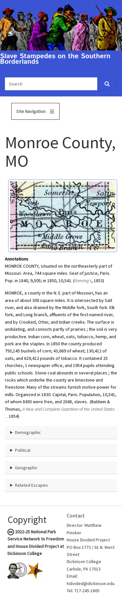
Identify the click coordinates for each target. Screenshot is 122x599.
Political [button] (22, 450)
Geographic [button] (26, 468)
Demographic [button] (28, 432)
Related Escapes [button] (31, 485)
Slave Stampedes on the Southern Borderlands (55, 59)
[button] (62, 215)
